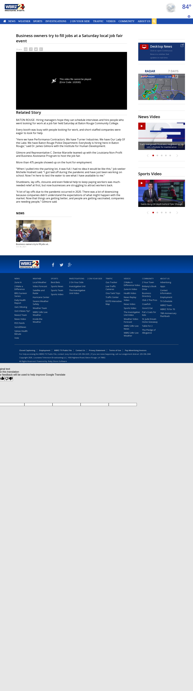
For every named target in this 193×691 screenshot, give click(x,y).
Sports (37, 21)
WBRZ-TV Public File (63, 350)
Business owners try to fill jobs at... (32, 244)
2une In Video (130, 289)
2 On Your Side (80, 21)
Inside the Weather (37, 320)
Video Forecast (40, 286)
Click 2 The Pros (149, 300)
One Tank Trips (113, 293)
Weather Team (40, 308)
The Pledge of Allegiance (149, 331)
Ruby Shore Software (57, 361)
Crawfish (146, 304)
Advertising (165, 282)
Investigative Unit (77, 286)
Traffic (98, 21)
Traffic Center (112, 297)
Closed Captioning (27, 350)
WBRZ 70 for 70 (167, 309)
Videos (110, 21)
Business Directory (146, 294)
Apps (162, 286)
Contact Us (80, 350)
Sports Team (57, 290)
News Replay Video (130, 299)
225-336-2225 (83, 354)
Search (154, 21)
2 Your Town (148, 282)
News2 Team (20, 315)
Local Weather (39, 282)
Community (126, 21)
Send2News (20, 327)
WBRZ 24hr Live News (131, 327)
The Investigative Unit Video (77, 292)
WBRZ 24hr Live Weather (40, 313)
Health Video (130, 293)
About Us (144, 21)
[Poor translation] (9, 378)
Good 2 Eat (147, 308)
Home (4, 21)
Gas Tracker (111, 282)
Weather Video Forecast (131, 320)
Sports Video (57, 294)
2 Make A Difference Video (132, 284)
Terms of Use (115, 350)
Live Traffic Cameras (111, 288)
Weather (24, 21)
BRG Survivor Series (20, 294)
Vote (16, 337)
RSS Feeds (19, 323)
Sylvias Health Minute (21, 332)
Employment (166, 297)
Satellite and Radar (39, 292)
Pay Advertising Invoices (135, 350)
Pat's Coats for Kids (149, 313)
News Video (20, 319)
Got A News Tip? (22, 311)
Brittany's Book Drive (149, 288)
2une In (18, 282)
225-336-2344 (145, 354)
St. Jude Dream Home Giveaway (150, 320)
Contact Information (165, 292)
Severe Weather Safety (40, 303)
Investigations (56, 21)
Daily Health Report (20, 301)
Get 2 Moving (20, 307)
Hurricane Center (41, 297)
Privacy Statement (97, 350)
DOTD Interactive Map (114, 303)
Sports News (57, 286)
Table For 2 (147, 325)
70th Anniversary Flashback (168, 315)
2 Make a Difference (19, 288)
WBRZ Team (166, 305)
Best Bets (55, 282)
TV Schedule (166, 301)
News (11, 21)
